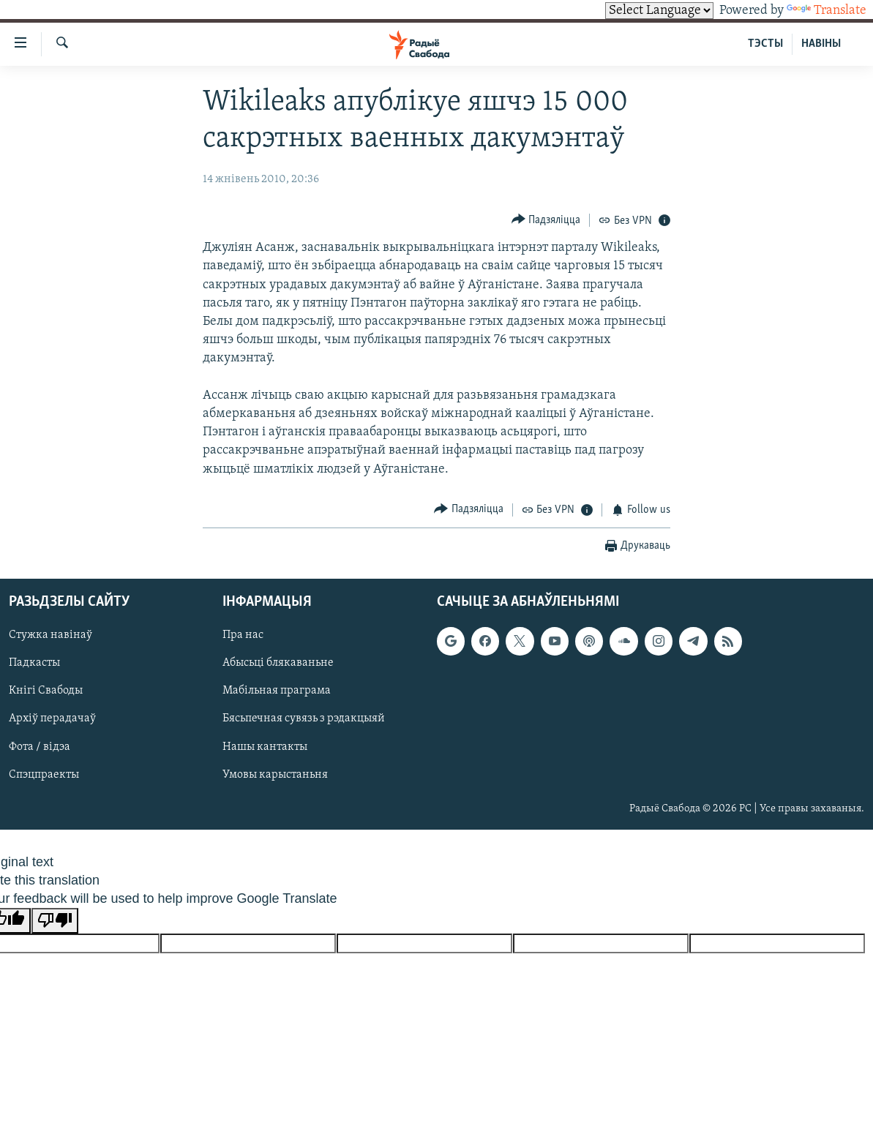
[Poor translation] (54, 921)
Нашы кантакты (264, 747)
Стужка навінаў (50, 636)
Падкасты (34, 663)
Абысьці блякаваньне (278, 663)
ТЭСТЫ (765, 44)
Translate (826, 11)
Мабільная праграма (276, 691)
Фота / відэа (39, 747)
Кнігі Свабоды (46, 691)
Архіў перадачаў (52, 719)
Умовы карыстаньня (275, 775)
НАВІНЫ (821, 44)
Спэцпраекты (44, 775)
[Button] (546, 220)
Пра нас (242, 636)
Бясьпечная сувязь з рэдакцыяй (303, 719)
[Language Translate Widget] (659, 10)
